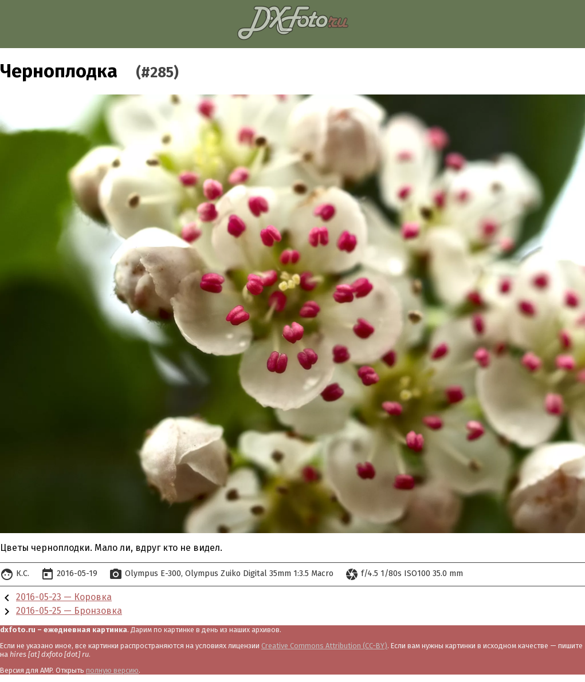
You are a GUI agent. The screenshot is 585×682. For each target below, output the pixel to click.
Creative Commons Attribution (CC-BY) (324, 645)
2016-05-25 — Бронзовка (69, 610)
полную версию (112, 670)
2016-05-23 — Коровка (64, 597)
